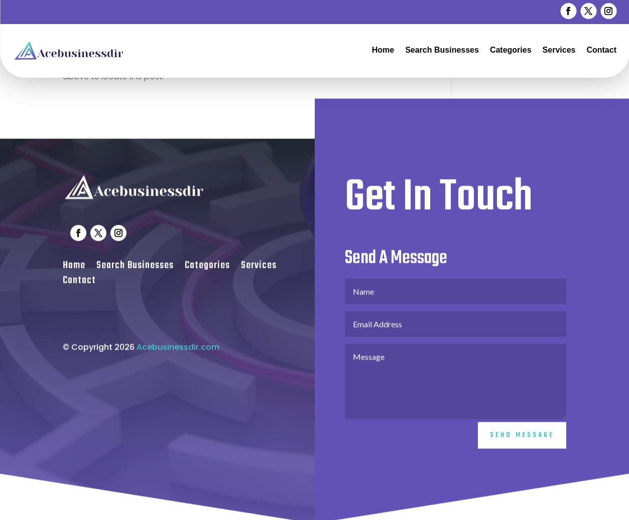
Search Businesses (442, 50)
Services (559, 50)
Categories (511, 50)
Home (383, 50)
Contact (601, 50)
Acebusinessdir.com (178, 353)
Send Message (522, 442)
